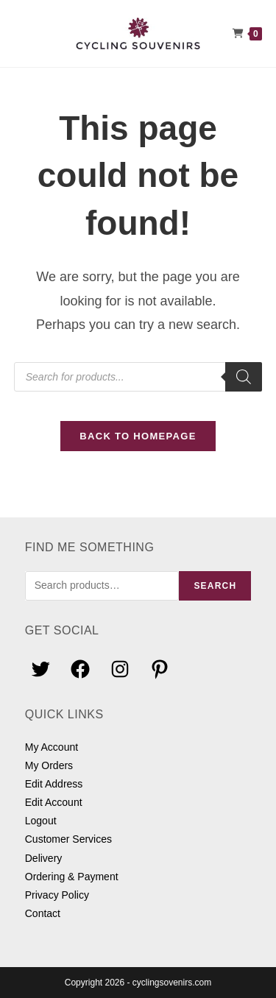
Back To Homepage (137, 436)
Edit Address (54, 784)
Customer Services (68, 839)
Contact (42, 913)
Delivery (44, 858)
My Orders (49, 765)
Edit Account (53, 802)
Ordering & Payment (71, 876)
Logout (41, 821)
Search (215, 586)
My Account (51, 747)
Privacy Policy (57, 895)
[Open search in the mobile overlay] (138, 377)
